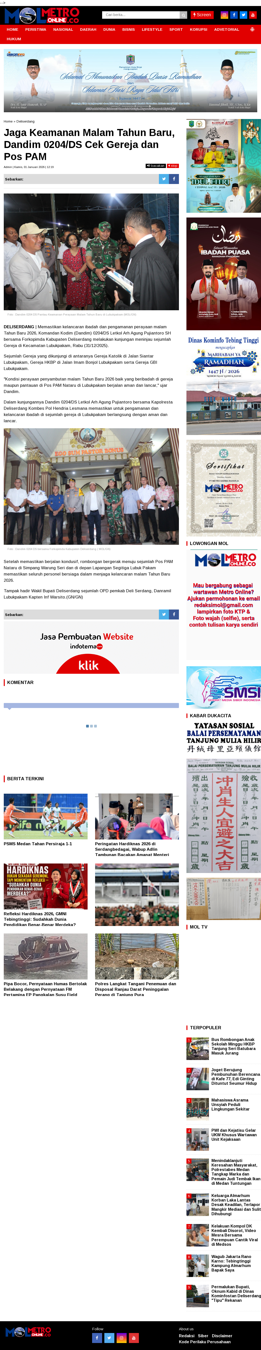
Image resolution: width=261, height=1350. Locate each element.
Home (8, 121)
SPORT (176, 29)
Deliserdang (26, 121)
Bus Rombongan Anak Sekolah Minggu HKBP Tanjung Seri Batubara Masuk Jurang (233, 1047)
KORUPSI (198, 29)
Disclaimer (222, 1336)
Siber (203, 1336)
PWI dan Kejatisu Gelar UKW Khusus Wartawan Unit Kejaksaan (234, 1135)
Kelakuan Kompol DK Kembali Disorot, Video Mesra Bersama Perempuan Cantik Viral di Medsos (234, 1235)
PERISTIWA (35, 29)
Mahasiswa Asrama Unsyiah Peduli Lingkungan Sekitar (230, 1104)
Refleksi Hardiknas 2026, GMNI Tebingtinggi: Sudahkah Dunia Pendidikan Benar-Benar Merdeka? (40, 919)
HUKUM (14, 39)
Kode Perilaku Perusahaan (205, 1342)
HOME (12, 29)
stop (172, 166)
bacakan (155, 166)
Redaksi (186, 1336)
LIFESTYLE (152, 29)
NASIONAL (63, 29)
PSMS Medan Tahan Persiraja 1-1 (38, 844)
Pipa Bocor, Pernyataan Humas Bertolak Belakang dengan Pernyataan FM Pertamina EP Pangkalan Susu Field (45, 989)
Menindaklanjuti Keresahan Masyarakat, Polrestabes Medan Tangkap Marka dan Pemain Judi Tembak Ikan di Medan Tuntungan (235, 1172)
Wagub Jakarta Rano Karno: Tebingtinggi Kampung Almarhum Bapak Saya (231, 1263)
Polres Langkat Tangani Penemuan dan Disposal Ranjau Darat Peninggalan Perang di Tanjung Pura (135, 989)
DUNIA (109, 29)
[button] (252, 27)
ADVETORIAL (226, 29)
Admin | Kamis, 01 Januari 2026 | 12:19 (29, 167)
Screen (202, 14)
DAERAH (88, 29)
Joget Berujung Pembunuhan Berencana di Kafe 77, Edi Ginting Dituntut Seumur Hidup (235, 1077)
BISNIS (128, 29)
